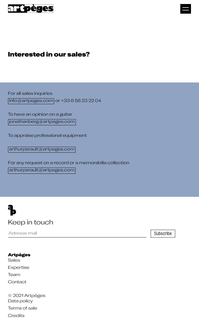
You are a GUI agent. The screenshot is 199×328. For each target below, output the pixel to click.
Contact (17, 282)
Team (14, 275)
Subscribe (163, 233)
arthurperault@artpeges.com (42, 150)
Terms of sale (22, 309)
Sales (14, 261)
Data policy (20, 301)
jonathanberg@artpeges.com (42, 122)
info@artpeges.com (31, 101)
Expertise (18, 268)
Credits (16, 316)
